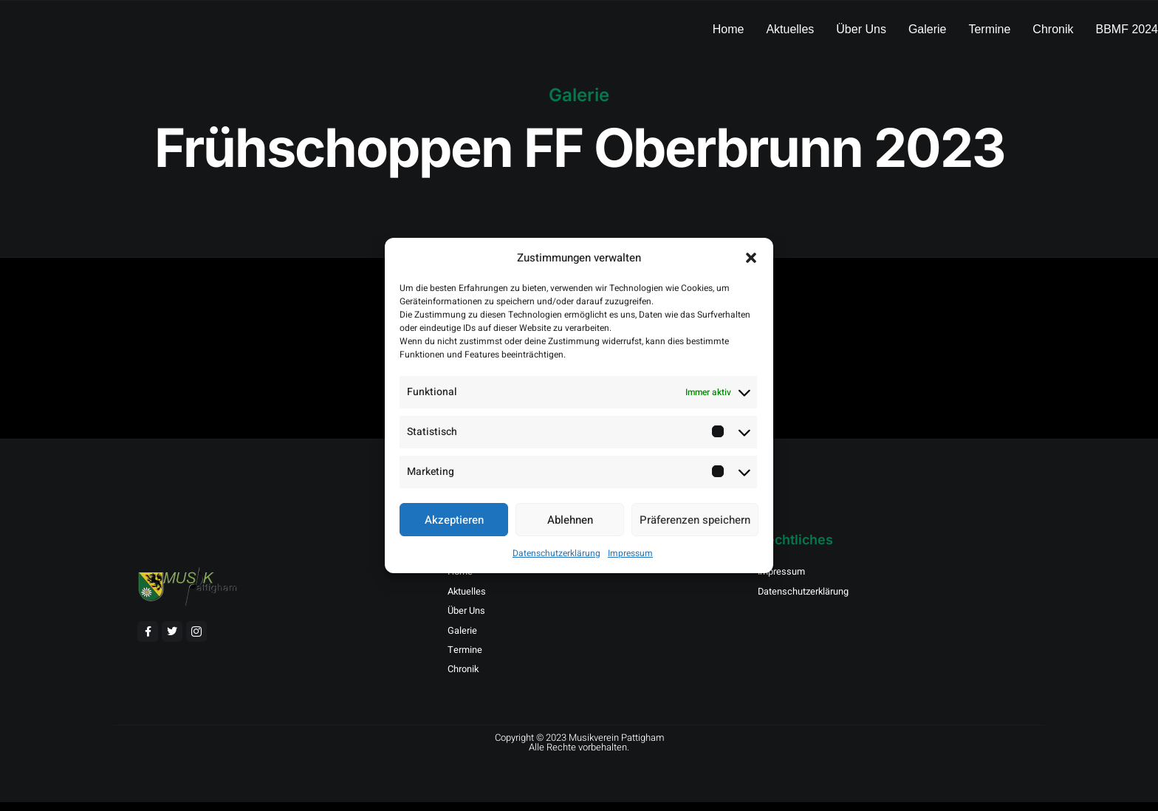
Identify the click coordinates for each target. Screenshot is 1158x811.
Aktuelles (790, 29)
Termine (989, 29)
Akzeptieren (454, 520)
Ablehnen (570, 520)
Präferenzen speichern (695, 520)
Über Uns (861, 29)
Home (728, 29)
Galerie (927, 29)
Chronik (1052, 29)
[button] (751, 257)
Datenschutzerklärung (556, 553)
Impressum (630, 553)
